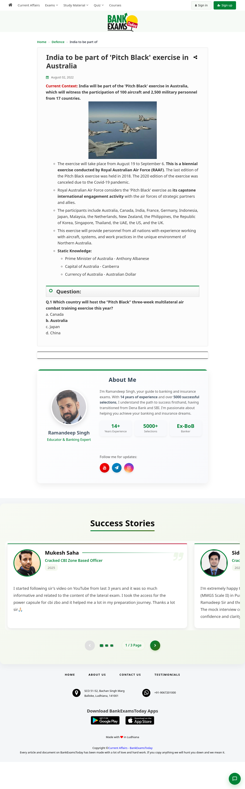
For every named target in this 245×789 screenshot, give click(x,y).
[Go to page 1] (101, 672)
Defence (58, 42)
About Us (97, 702)
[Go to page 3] (111, 672)
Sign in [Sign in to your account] (203, 5)
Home (42, 42)
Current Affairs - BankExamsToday (130, 775)
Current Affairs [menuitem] (27, 5)
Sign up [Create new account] (226, 5)
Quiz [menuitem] (95, 5)
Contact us (130, 702)
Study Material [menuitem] (73, 5)
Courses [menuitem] (114, 5)
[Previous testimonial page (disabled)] (89, 672)
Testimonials (167, 702)
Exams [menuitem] (48, 5)
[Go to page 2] (106, 672)
